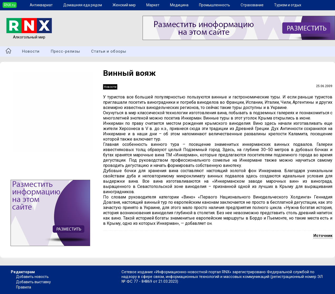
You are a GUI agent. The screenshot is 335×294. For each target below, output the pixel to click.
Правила (23, 287)
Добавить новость (32, 277)
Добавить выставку (33, 282)
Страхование (252, 5)
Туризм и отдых (287, 5)
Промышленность (214, 5)
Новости (31, 51)
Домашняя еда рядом (82, 5)
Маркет (152, 5)
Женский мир (124, 5)
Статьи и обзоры (108, 51)
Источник (322, 235)
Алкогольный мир (29, 34)
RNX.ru (9, 5)
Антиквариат (41, 5)
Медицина (179, 5)
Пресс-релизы (65, 51)
